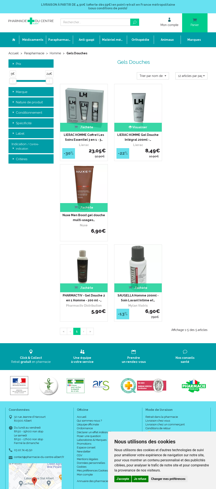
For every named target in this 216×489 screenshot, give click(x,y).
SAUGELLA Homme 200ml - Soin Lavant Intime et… (133, 212)
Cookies (81, 380)
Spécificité (22, 123)
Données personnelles (91, 376)
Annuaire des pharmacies (93, 394)
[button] (153, 75)
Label (18, 133)
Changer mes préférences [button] (168, 479)
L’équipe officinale (88, 338)
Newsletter (84, 365)
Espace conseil (86, 361)
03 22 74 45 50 (23, 363)
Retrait (31, 270)
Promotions (84, 357)
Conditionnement (27, 113)
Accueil (13, 53)
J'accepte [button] (122, 479)
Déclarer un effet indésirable (95, 346)
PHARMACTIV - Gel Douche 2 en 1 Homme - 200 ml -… (82, 212)
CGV (79, 369)
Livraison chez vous (157, 334)
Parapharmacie (34, 53)
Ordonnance (85, 342)
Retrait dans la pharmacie (161, 330)
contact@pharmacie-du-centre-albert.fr (39, 371)
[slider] (12, 81)
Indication (25, 146)
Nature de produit (27, 102)
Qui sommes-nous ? (89, 334)
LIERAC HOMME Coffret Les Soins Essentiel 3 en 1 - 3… (82, 134)
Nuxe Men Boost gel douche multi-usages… (185, 134)
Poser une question (89, 349)
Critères (19, 159)
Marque (19, 92)
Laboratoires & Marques (92, 353)
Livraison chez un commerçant (165, 338)
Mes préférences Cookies (92, 384)
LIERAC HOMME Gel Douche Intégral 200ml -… (133, 134)
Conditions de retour (158, 342)
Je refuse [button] (140, 479)
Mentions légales (87, 372)
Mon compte (85, 388)
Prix (16, 64)
